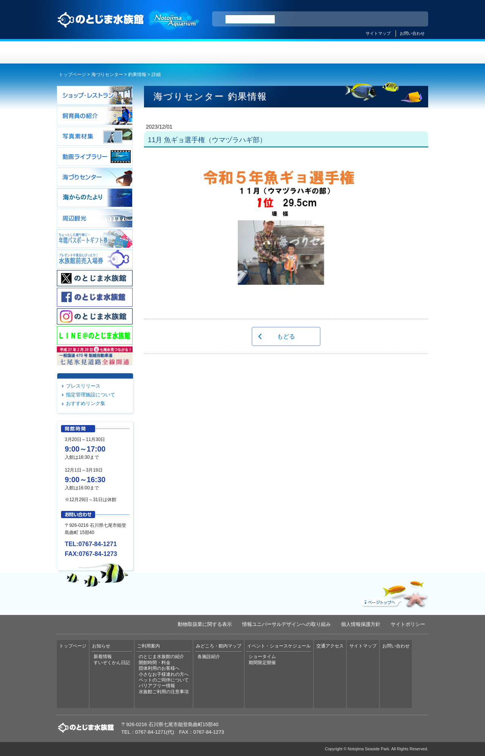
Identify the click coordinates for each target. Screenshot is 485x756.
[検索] (250, 19)
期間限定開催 (262, 662)
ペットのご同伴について (164, 680)
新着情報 (103, 656)
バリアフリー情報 (157, 685)
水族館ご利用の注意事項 (164, 691)
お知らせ (150, 52)
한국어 (413, 19)
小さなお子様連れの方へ (164, 674)
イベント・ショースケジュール (335, 52)
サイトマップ (378, 33)
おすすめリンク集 (85, 403)
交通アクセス (397, 52)
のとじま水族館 (129, 27)
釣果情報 (137, 74)
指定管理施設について (90, 394)
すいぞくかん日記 (112, 662)
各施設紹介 (208, 656)
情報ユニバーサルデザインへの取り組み (286, 624)
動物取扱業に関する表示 (205, 624)
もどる (286, 336)
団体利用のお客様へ (159, 668)
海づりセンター (107, 74)
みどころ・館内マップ (273, 52)
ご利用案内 (211, 52)
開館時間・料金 (155, 662)
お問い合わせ (412, 33)
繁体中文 (396, 19)
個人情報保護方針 (360, 624)
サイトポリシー (408, 624)
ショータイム (262, 656)
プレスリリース (83, 386)
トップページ (88, 52)
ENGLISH (356, 19)
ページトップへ (393, 592)
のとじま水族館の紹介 (161, 656)
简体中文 (376, 19)
